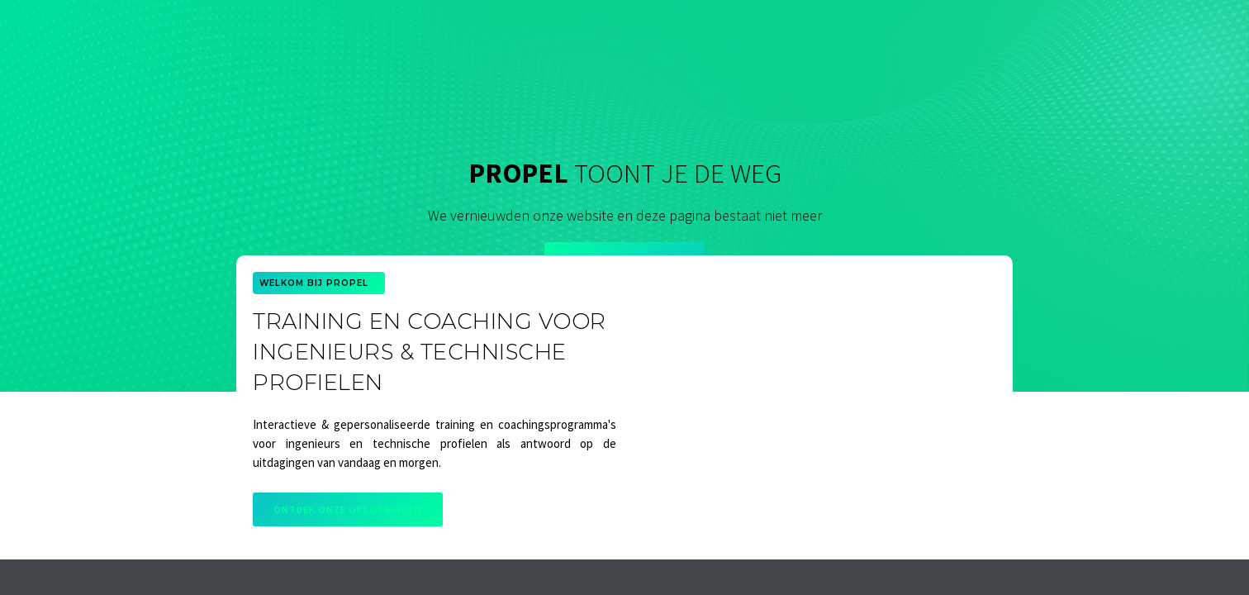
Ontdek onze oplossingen (347, 509)
